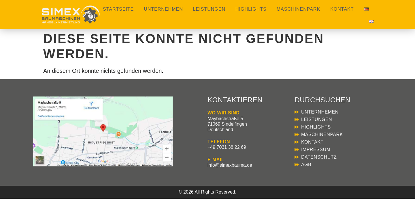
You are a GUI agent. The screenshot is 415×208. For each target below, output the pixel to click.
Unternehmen (163, 9)
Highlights (251, 9)
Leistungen (209, 9)
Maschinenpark (298, 9)
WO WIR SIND (223, 112)
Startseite (118, 9)
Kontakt (342, 9)
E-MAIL (215, 159)
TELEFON (218, 141)
